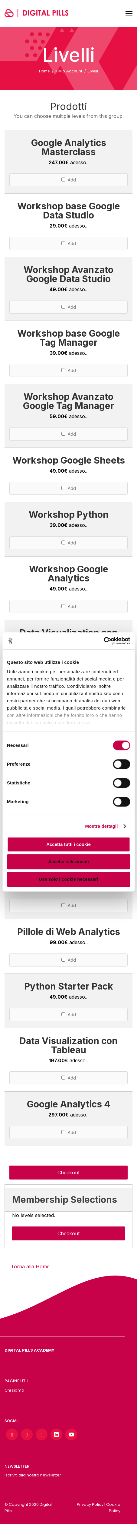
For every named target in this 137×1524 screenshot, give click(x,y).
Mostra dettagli (101, 826)
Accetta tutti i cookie (68, 844)
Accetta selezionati (68, 861)
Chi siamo (14, 1390)
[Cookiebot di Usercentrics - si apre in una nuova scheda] (103, 641)
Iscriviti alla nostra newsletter (33, 1475)
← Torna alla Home (27, 1266)
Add (68, 179)
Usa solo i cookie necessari (68, 879)
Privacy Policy (90, 1504)
